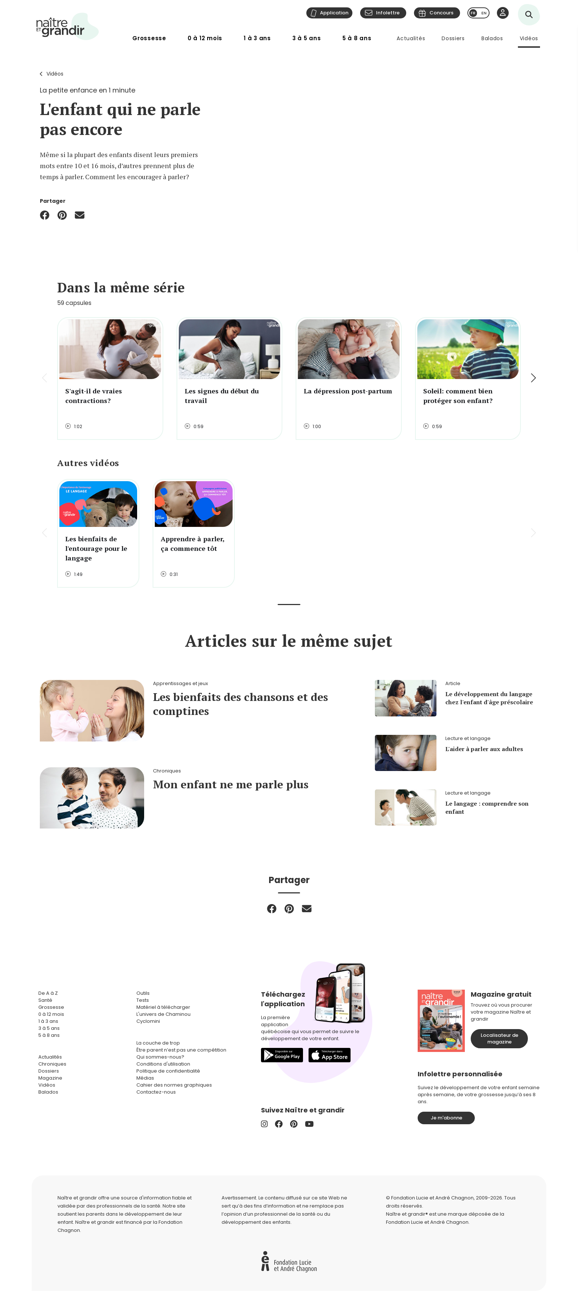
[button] (532, 378)
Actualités (411, 38)
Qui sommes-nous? (160, 1056)
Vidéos (529, 38)
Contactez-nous (156, 1091)
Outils (143, 993)
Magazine (50, 1077)
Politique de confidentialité (168, 1070)
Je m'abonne (446, 1117)
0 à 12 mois (205, 38)
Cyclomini (148, 1021)
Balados (492, 38)
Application (334, 12)
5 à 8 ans (357, 38)
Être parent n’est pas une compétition (181, 1049)
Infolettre (388, 12)
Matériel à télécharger (163, 1007)
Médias (145, 1077)
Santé (45, 1000)
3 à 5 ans (306, 38)
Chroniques (52, 1063)
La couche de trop (158, 1042)
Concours (441, 12)
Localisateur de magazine (499, 1038)
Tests (142, 1000)
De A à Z (48, 993)
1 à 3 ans (257, 38)
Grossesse (149, 38)
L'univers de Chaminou (163, 1014)
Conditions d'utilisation (163, 1063)
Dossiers (453, 38)
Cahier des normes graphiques (174, 1084)
